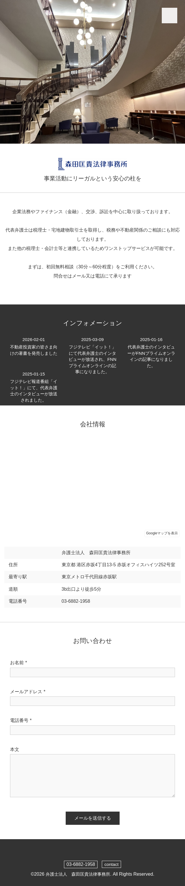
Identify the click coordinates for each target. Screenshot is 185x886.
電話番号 (21, 720)
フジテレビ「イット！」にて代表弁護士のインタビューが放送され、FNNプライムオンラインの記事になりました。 (92, 359)
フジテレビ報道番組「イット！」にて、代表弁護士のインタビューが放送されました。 (34, 387)
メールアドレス (27, 692)
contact (111, 864)
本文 (14, 749)
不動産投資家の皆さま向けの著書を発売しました (34, 349)
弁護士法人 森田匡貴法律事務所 (77, 874)
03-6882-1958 (80, 864)
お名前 (18, 663)
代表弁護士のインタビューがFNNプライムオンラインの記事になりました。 (151, 352)
